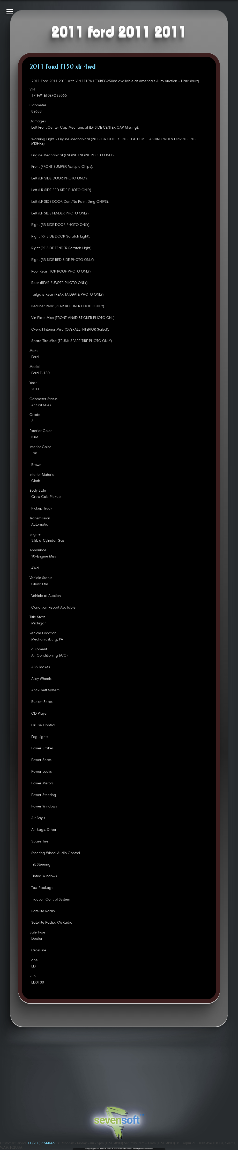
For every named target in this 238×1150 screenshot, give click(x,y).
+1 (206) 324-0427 (41, 1143)
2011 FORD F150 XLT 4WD (62, 67)
